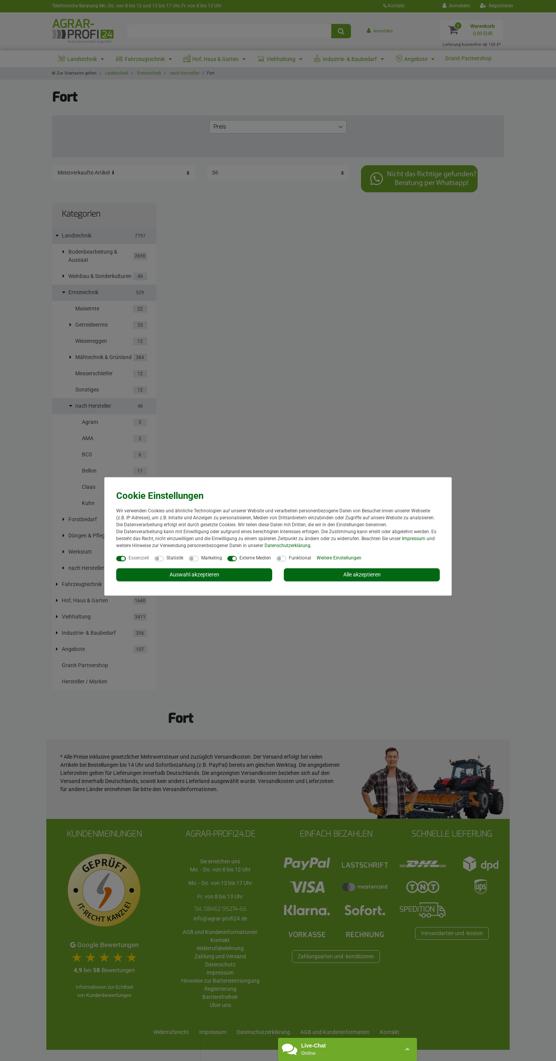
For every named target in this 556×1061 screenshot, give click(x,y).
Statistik (174, 558)
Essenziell (139, 558)
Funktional (300, 558)
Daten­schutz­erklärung (287, 545)
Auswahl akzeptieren (194, 574)
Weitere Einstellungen (339, 558)
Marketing (211, 558)
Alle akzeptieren (362, 574)
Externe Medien (255, 558)
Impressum (413, 538)
